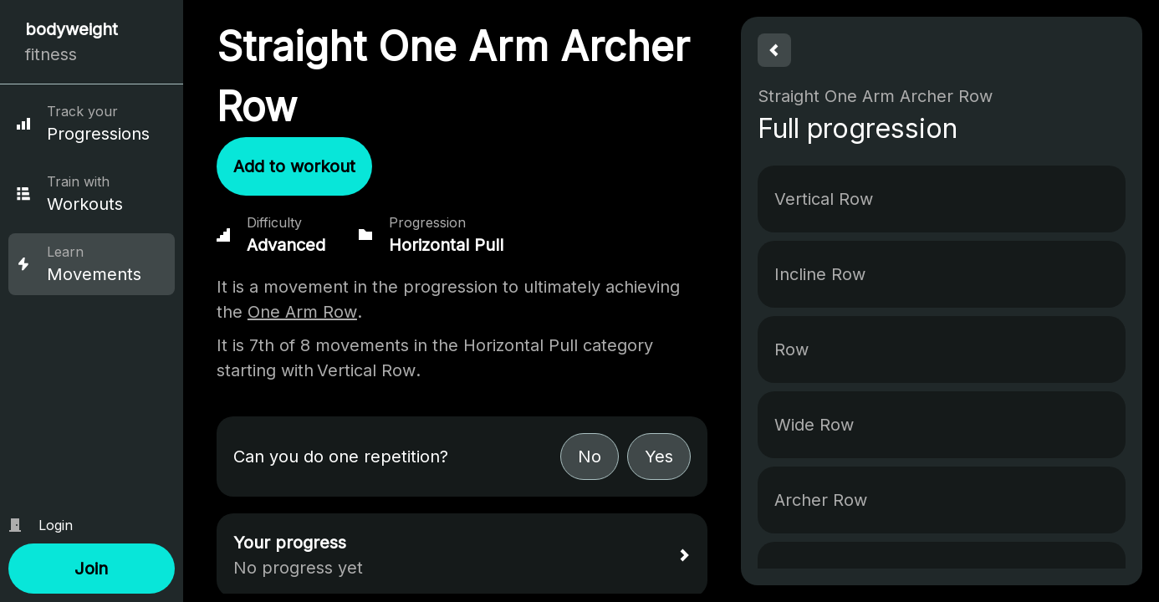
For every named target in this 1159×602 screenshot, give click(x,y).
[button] (91, 568)
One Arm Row (302, 312)
